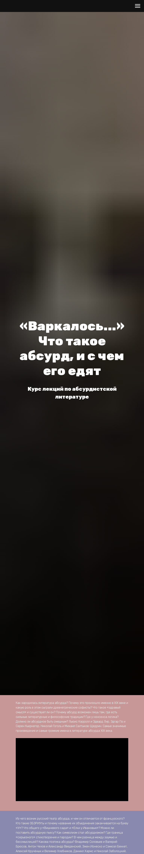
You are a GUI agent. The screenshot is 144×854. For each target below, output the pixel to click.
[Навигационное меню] (137, 6)
